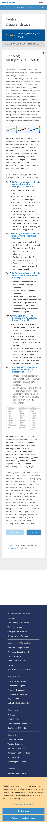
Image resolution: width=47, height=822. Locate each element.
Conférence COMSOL (17, 728)
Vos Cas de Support (16, 744)
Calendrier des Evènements (19, 723)
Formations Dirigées (16, 685)
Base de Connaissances (17, 748)
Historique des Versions (18, 636)
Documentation (14, 757)
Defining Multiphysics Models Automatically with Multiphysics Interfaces (26, 184)
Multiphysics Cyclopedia (18, 703)
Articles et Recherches (17, 660)
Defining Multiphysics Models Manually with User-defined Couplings (26, 275)
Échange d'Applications (18, 694)
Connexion (19, 7)
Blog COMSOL (14, 698)
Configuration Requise (17, 631)
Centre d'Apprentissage (18, 681)
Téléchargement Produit (18, 761)
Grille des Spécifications (18, 622)
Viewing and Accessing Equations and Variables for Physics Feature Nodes (24, 318)
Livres (10, 665)
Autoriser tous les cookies (23, 817)
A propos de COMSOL (17, 773)
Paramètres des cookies (23, 804)
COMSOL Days (14, 719)
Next (34, 532)
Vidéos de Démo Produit (18, 652)
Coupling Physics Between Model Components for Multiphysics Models (24, 369)
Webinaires (12, 715)
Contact (33, 7)
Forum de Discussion (16, 690)
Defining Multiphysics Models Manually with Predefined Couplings (26, 235)
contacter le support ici (18, 548)
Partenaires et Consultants (19, 753)
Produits (11, 618)
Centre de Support (15, 739)
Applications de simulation (19, 669)
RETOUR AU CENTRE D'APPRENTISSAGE (22, 44)
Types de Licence (15, 627)
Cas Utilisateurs (14, 656)
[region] (23, 799)
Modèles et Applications (18, 647)
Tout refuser (23, 811)
